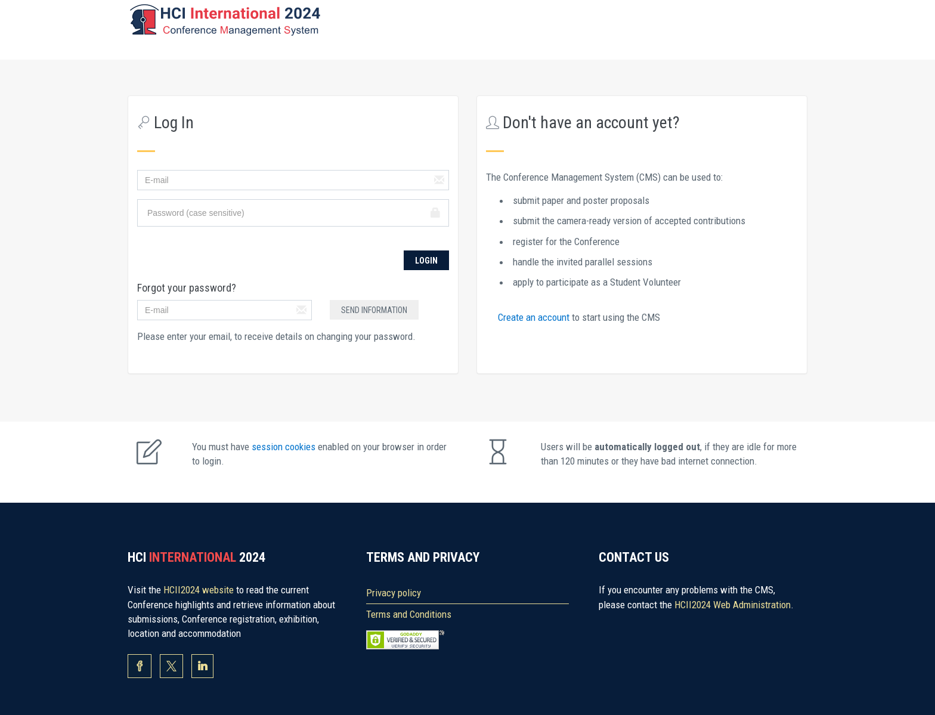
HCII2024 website (199, 590)
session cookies (285, 447)
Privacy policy (393, 593)
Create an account (535, 317)
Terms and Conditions (408, 614)
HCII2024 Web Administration (732, 605)
